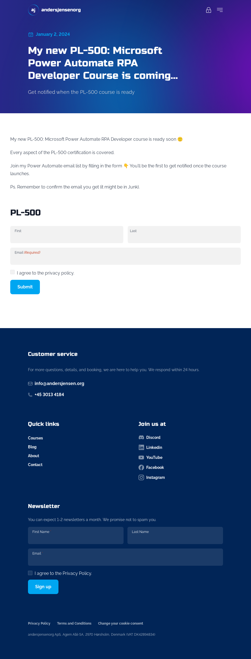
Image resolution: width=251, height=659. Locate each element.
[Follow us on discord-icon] (181, 437)
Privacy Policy (77, 573)
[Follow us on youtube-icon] (181, 457)
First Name (41, 532)
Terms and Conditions (74, 623)
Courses (35, 438)
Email (27, 252)
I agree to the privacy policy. (45, 273)
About (33, 456)
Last (133, 231)
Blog (32, 447)
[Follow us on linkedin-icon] (181, 447)
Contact (35, 464)
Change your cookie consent (120, 623)
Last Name (140, 532)
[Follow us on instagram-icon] (181, 477)
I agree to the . (63, 573)
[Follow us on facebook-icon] (181, 467)
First (18, 231)
